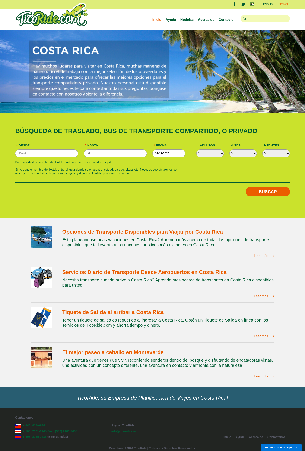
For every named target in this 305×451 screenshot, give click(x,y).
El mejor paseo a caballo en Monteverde (113, 352)
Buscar (268, 191)
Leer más (261, 256)
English (268, 4)
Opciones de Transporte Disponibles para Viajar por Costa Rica (142, 232)
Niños (236, 145)
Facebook (234, 4)
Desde (23, 145)
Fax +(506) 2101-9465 (62, 431)
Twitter (243, 4)
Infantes (271, 145)
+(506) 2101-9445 (35, 431)
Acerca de (206, 20)
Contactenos (276, 437)
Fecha (160, 145)
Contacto (226, 20)
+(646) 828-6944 (34, 425)
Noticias (187, 20)
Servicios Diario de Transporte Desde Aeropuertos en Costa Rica (144, 272)
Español (283, 4)
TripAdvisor (252, 4)
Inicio (156, 20)
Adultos (206, 145)
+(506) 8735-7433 (35, 436)
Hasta (91, 145)
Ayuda (171, 20)
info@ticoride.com (124, 431)
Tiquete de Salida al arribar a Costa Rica (113, 312)
